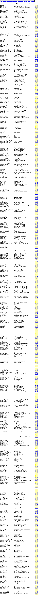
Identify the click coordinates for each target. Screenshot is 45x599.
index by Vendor (15, 1)
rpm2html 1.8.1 (5, 596)
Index (1, 1)
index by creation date (20, 1)
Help (31, 1)
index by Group (5, 1)
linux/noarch (36, 10)
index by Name (25, 1)
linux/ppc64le (36, 5)
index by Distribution (10, 1)
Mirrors (29, 1)
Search (33, 1)
